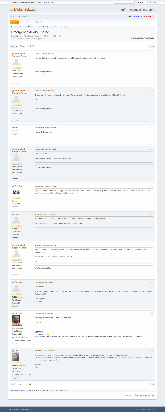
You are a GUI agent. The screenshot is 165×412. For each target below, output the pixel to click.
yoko (16, 214)
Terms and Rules (144, 409)
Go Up (13, 384)
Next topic (149, 38)
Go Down (14, 46)
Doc (16, 351)
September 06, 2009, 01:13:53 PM (45, 127)
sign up (50, 2)
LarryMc (18, 313)
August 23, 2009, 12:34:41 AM (44, 90)
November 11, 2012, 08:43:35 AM (45, 350)
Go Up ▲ (154, 409)
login (43, 2)
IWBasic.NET (40, 294)
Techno (18, 282)
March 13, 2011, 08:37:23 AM (44, 313)
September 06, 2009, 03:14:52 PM (45, 149)
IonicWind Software (23, 9)
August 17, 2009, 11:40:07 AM (44, 53)
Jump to (128, 395)
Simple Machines (27, 409)
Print (152, 46)
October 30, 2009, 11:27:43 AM (45, 214)
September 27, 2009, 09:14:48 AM (45, 186)
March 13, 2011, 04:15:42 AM (44, 282)
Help (136, 409)
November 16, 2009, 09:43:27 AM (45, 245)
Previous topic (137, 38)
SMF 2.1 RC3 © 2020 (15, 409)
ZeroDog (18, 186)
